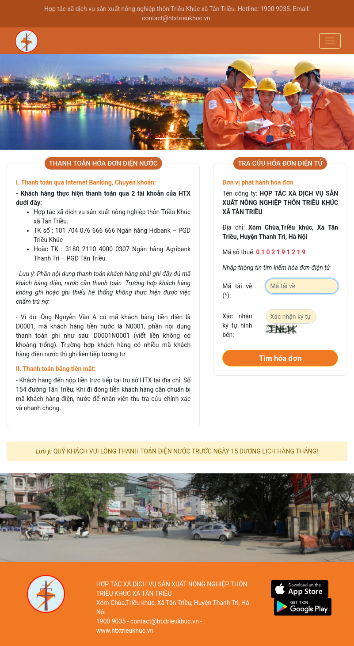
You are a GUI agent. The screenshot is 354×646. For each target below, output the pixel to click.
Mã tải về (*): (237, 291)
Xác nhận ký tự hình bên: (237, 325)
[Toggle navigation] (330, 41)
